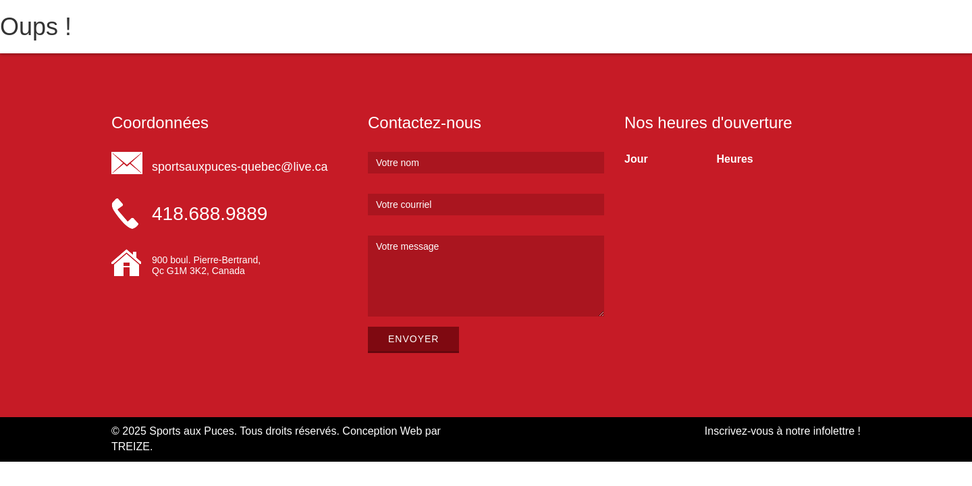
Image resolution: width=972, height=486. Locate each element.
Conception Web (382, 431)
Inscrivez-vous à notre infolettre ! (783, 431)
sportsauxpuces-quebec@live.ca (239, 166)
